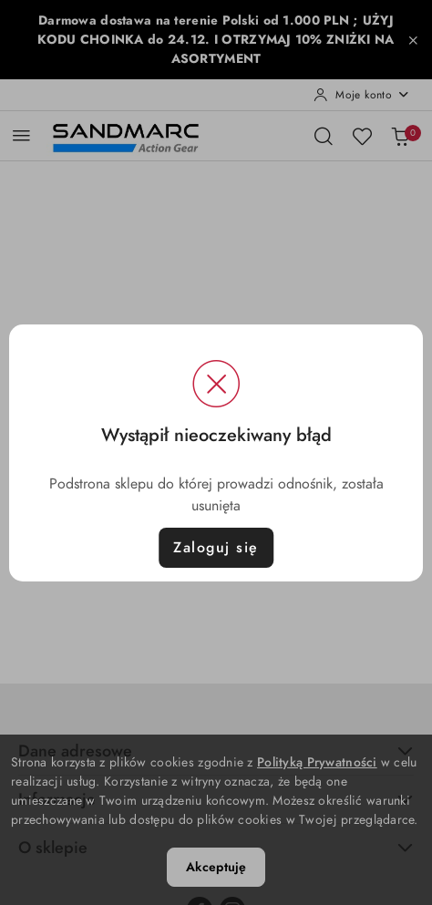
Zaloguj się (216, 548)
